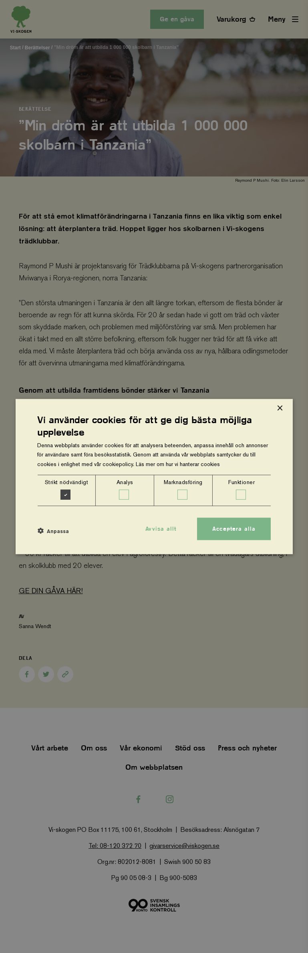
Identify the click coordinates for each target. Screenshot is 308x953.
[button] (53, 531)
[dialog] (153, 476)
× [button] (280, 409)
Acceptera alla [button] (234, 528)
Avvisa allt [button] (160, 528)
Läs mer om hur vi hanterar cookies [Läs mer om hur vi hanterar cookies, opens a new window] (178, 463)
